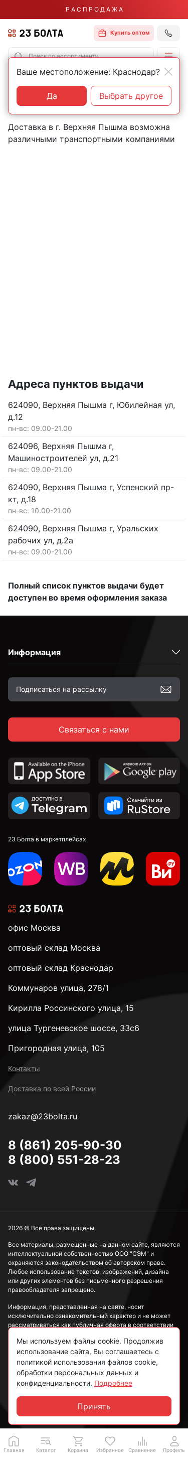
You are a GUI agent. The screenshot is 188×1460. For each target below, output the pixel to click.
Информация (34, 652)
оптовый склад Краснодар (60, 968)
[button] (168, 56)
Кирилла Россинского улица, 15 (71, 1008)
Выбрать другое (131, 96)
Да (52, 96)
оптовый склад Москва (54, 948)
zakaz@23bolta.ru (42, 1116)
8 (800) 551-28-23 (64, 1159)
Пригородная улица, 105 (56, 1048)
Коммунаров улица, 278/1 (58, 988)
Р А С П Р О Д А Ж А (94, 9)
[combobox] (81, 56)
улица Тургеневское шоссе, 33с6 (73, 1028)
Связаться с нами (94, 729)
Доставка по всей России (52, 1088)
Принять (94, 1406)
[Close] (168, 72)
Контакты (24, 1068)
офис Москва (34, 928)
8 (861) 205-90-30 (65, 1145)
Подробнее (113, 1383)
